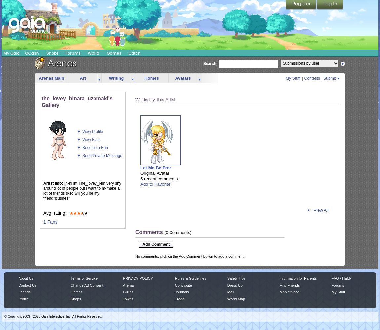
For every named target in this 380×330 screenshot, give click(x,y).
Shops (52, 53)
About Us (26, 278)
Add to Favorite (155, 184)
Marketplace (289, 292)
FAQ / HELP (342, 278)
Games (114, 53)
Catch (135, 53)
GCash (32, 53)
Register (301, 5)
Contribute (183, 285)
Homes (151, 78)
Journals (182, 292)
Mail (230, 292)
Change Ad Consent (87, 285)
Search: (210, 63)
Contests (312, 78)
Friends (25, 292)
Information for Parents (298, 278)
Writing (116, 78)
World (93, 53)
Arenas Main (51, 78)
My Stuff (293, 78)
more (99, 78)
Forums (72, 53)
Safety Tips (236, 278)
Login (330, 5)
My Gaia (11, 53)
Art (83, 78)
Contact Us (28, 285)
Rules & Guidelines (190, 278)
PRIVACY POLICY (138, 278)
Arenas (128, 285)
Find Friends (290, 285)
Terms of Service (84, 278)
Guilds (128, 292)
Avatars (183, 78)
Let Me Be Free (156, 167)
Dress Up (235, 285)
